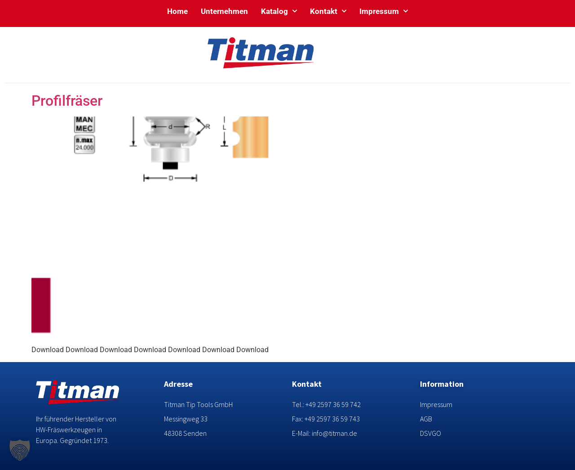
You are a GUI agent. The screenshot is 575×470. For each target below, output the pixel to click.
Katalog (279, 11)
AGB (426, 418)
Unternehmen (224, 11)
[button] (20, 450)
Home (177, 11)
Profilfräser (66, 100)
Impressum (383, 11)
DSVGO (430, 433)
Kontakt (328, 11)
